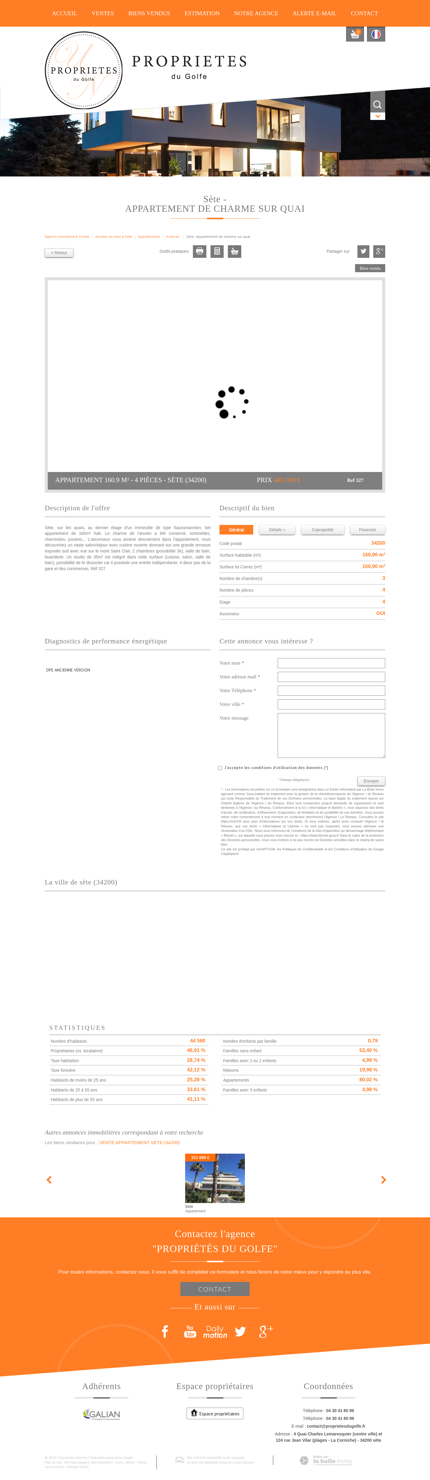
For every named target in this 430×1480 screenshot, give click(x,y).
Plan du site (53, 1462)
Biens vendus (149, 13)
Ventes (103, 13)
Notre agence (256, 13)
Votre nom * (231, 663)
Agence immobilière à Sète (67, 236)
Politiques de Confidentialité (302, 849)
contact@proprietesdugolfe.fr (336, 1426)
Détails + (277, 529)
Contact (364, 13)
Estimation (202, 13)
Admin (130, 1462)
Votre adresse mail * (239, 677)
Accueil (64, 13)
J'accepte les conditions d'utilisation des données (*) (276, 767)
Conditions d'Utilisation (350, 849)
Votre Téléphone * (237, 690)
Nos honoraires (102, 1462)
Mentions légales (76, 1462)
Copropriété (323, 529)
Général (236, 529)
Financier (367, 529)
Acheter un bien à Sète (113, 236)
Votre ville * (231, 704)
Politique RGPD (78, 1467)
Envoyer (371, 781)
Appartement (149, 236)
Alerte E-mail (315, 13)
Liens (119, 1462)
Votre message (233, 718)
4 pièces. (173, 236)
